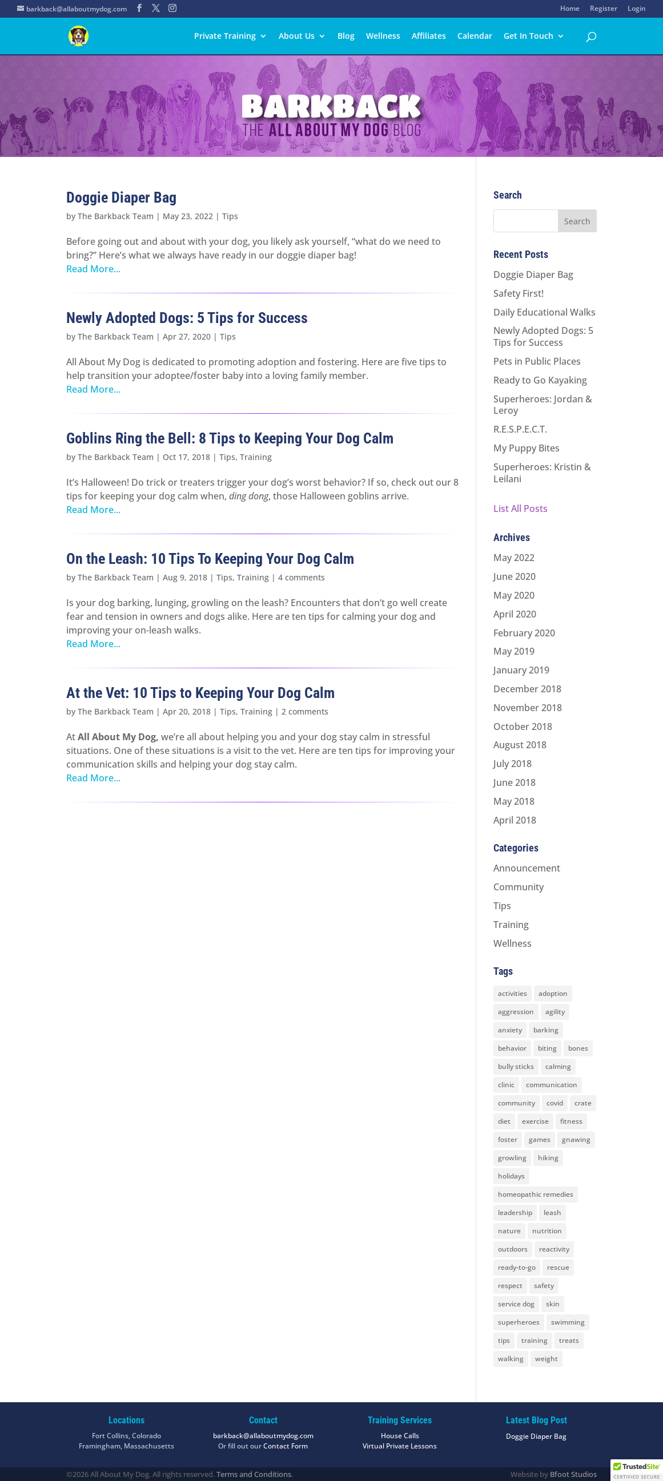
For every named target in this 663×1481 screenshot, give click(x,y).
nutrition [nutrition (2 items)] (547, 1231)
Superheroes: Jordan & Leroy (542, 405)
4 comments (301, 577)
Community (518, 887)
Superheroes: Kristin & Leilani (542, 473)
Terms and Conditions (253, 1474)
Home (570, 9)
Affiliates (429, 36)
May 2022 (514, 557)
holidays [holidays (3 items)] (511, 1176)
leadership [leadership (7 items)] (515, 1212)
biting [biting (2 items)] (547, 1048)
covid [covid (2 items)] (555, 1103)
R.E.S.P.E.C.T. (520, 429)
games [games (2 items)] (540, 1139)
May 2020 (514, 595)
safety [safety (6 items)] (544, 1285)
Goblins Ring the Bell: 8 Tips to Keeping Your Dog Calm (229, 438)
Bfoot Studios (573, 1474)
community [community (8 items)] (516, 1103)
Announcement (526, 868)
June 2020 (514, 576)
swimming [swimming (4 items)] (568, 1322)
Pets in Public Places (537, 361)
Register (603, 9)
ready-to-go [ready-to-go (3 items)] (517, 1267)
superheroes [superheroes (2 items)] (519, 1322)
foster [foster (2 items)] (507, 1139)
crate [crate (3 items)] (583, 1103)
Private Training (225, 36)
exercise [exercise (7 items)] (535, 1121)
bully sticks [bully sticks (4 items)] (516, 1066)
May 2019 (514, 651)
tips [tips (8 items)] (504, 1340)
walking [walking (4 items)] (511, 1358)
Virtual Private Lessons (400, 1446)
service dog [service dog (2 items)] (516, 1304)
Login (637, 9)
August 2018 (520, 745)
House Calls (400, 1435)
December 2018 (527, 689)
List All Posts (520, 508)
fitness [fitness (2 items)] (571, 1121)
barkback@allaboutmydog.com (263, 1435)
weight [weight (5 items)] (546, 1358)
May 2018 (514, 801)
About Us (297, 36)
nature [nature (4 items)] (509, 1231)
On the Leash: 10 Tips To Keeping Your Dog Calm (210, 558)
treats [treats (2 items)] (569, 1340)
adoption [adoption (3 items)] (553, 993)
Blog (346, 36)
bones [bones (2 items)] (578, 1048)
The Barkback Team (116, 216)
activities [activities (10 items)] (512, 993)
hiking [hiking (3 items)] (548, 1158)
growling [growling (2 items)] (512, 1158)
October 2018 (522, 726)
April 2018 (514, 820)
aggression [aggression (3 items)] (516, 1011)
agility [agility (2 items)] (555, 1011)
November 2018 (527, 707)
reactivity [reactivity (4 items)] (554, 1249)
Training (256, 456)
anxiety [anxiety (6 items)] (510, 1030)
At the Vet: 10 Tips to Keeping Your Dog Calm (200, 692)
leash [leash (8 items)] (552, 1212)
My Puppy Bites (526, 448)
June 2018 (514, 782)
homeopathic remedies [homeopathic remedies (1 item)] (535, 1194)
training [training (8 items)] (534, 1340)
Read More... (93, 269)
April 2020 (514, 614)
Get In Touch (528, 36)
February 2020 (524, 633)
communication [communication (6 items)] (551, 1084)
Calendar (474, 36)
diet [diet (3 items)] (504, 1121)
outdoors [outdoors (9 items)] (513, 1249)
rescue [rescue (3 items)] (558, 1267)
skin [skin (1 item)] (553, 1304)
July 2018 (512, 763)
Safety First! (518, 293)
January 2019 (521, 670)
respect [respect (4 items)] (510, 1285)
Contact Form (285, 1446)
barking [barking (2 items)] (545, 1030)
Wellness (383, 36)
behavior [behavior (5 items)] (512, 1048)
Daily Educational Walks (544, 312)
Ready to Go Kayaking (540, 380)
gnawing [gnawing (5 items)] (576, 1139)
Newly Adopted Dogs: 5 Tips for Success (187, 317)
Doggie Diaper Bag (121, 197)
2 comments (305, 711)
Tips (230, 216)
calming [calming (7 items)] (558, 1066)
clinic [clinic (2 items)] (506, 1084)
